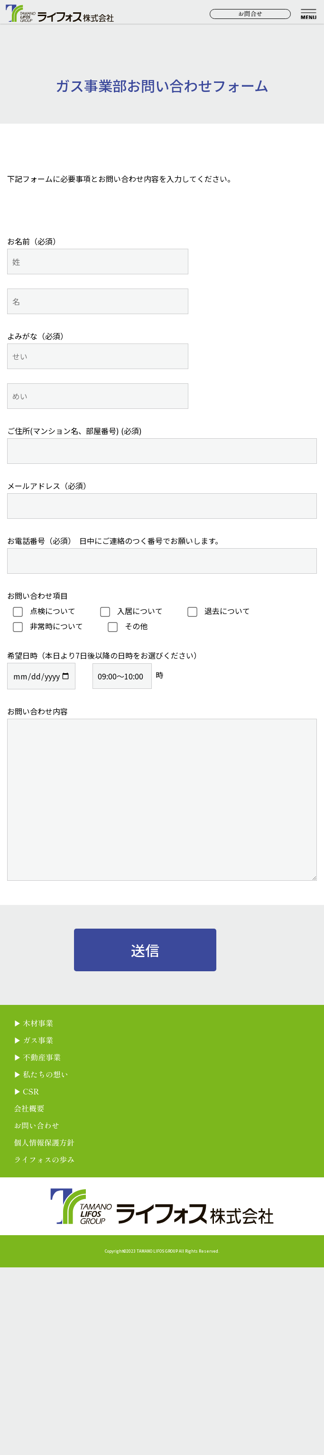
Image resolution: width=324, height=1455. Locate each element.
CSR (31, 1091)
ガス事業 (38, 1040)
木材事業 (38, 1023)
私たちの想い (45, 1074)
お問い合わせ (36, 1125)
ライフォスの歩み (44, 1159)
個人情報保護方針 (44, 1142)
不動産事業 (42, 1057)
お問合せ (250, 13)
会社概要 (29, 1108)
